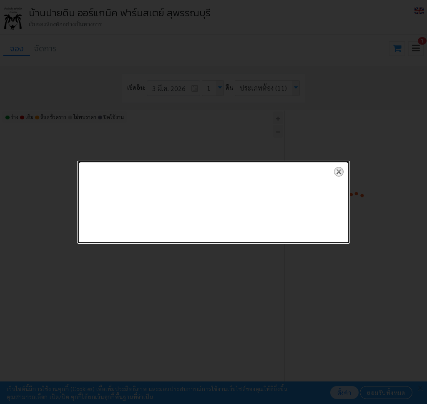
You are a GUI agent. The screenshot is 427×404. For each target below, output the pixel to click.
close (338, 168)
